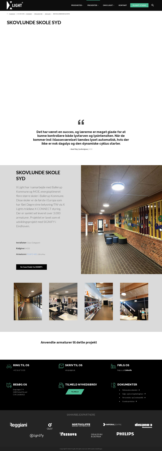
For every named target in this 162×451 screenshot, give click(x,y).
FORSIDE (29, 14)
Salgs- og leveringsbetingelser (132, 394)
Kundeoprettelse (128, 401)
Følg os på (124, 370)
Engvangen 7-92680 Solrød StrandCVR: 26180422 (20, 392)
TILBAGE (12, 14)
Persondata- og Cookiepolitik (132, 398)
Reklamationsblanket (129, 390)
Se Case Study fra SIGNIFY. (31, 267)
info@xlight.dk (70, 370)
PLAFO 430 (32, 254)
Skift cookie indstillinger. (95, 449)
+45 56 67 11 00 (19, 370)
